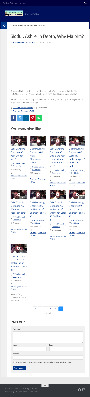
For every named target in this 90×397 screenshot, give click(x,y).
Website (16, 354)
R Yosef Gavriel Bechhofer (24, 43)
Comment (17, 329)
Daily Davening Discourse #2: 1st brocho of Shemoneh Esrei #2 (77, 209)
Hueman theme (33, 392)
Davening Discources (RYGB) (24, 111)
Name (15, 345)
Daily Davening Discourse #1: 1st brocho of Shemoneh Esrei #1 (19, 263)
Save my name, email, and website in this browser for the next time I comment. (43, 362)
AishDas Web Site (10, 3)
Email (51, 345)
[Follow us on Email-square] (83, 390)
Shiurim (23, 3)
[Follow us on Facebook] (79, 390)
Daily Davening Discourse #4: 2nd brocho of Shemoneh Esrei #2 (38, 209)
